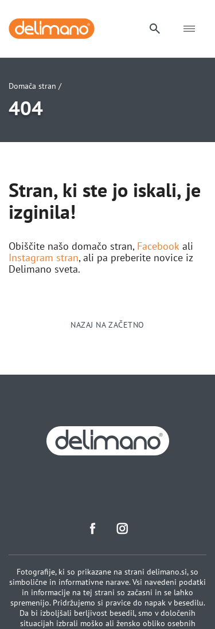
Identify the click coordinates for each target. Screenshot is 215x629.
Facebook (158, 246)
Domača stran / (35, 86)
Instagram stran (44, 258)
